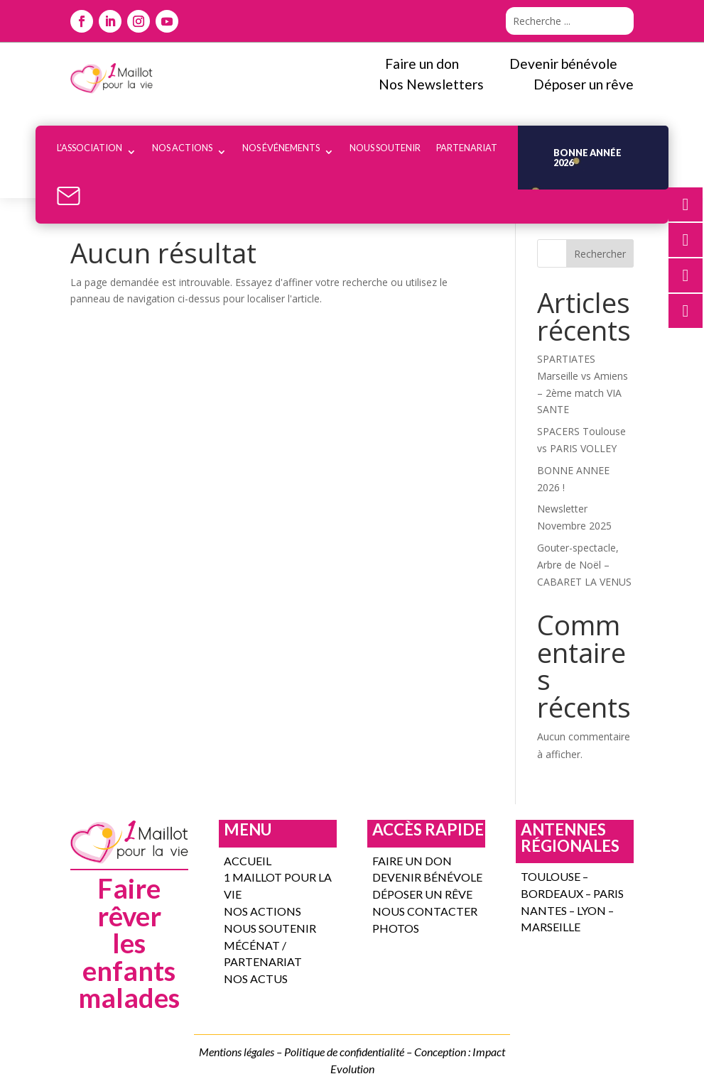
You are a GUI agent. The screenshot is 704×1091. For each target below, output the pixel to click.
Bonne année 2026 (587, 157)
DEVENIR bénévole (427, 877)
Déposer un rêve (422, 894)
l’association (89, 147)
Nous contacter (424, 911)
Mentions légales (236, 1051)
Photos (395, 928)
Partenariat (466, 147)
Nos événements (281, 147)
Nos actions (182, 147)
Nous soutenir (385, 147)
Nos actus (256, 978)
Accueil (247, 860)
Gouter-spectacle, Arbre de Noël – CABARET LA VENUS (584, 564)
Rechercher (600, 254)
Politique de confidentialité (344, 1051)
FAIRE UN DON (412, 860)
